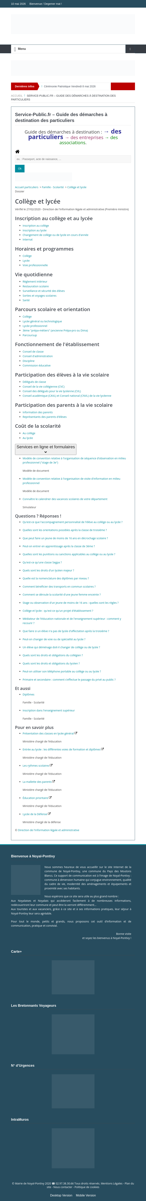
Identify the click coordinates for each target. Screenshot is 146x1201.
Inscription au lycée (35, 230)
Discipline (29, 361)
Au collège (29, 433)
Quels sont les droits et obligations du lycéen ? (51, 663)
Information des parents (38, 412)
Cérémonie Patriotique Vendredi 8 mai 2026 (70, 86)
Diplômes (28, 694)
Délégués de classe (34, 382)
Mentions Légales (111, 1183)
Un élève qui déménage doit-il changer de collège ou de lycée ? (61, 647)
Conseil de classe (33, 351)
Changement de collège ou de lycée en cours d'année (55, 235)
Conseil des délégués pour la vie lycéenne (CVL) (52, 391)
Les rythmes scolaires (37, 765)
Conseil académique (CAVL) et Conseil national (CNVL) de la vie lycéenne (67, 395)
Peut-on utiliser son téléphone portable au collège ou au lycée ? (62, 671)
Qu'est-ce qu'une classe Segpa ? (42, 562)
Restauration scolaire (36, 286)
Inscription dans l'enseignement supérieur (49, 710)
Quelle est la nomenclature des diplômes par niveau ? (56, 578)
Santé (26, 300)
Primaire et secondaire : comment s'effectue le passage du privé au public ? (69, 679)
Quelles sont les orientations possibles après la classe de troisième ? (65, 530)
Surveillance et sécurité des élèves (44, 291)
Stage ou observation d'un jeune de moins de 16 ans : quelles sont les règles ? (71, 602)
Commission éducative (37, 365)
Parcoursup (30, 335)
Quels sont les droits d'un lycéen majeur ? (48, 570)
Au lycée (28, 438)
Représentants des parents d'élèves (45, 417)
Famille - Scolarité (53, 187)
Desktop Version (61, 1195)
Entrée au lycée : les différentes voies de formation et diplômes (63, 749)
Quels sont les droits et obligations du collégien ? (53, 655)
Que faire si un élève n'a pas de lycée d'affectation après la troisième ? (66, 631)
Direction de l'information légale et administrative (48, 830)
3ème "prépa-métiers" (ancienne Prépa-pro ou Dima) (55, 330)
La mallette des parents (39, 782)
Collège (27, 256)
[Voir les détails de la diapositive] (73, 68)
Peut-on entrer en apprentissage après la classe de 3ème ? (59, 546)
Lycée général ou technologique (42, 321)
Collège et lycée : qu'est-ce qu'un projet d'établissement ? (58, 610)
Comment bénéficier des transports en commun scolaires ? (59, 586)
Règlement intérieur (35, 281)
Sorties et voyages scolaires (39, 295)
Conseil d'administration (38, 356)
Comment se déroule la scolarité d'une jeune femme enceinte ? (62, 594)
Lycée (26, 260)
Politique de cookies (87, 1187)
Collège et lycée (76, 187)
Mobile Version (86, 1195)
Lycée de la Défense (37, 814)
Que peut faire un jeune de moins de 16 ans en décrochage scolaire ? (65, 538)
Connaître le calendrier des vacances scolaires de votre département (65, 499)
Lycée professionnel (35, 326)
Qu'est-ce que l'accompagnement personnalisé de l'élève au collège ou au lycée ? (72, 522)
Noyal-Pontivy (35, 1183)
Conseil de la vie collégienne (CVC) (43, 386)
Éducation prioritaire (37, 798)
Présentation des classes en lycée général (50, 733)
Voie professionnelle (35, 265)
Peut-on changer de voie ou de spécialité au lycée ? (54, 639)
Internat (28, 239)
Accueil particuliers (27, 187)
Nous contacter (62, 1187)
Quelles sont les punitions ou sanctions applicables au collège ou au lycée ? (69, 554)
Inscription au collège (36, 225)
